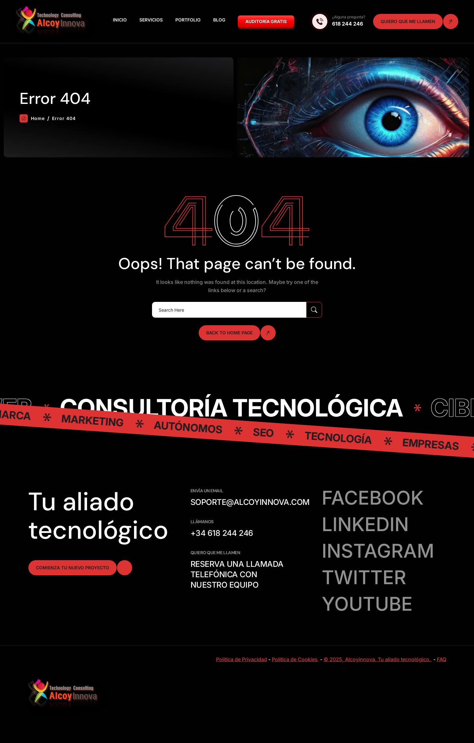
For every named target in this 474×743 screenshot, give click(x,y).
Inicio (120, 19)
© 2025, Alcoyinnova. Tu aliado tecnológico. (378, 659)
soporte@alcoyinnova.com (250, 502)
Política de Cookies (295, 659)
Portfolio (188, 19)
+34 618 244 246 (221, 533)
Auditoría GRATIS (266, 21)
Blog (219, 19)
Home (32, 118)
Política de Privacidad (241, 659)
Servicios (151, 19)
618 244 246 (347, 24)
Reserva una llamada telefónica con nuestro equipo (237, 574)
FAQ (441, 659)
